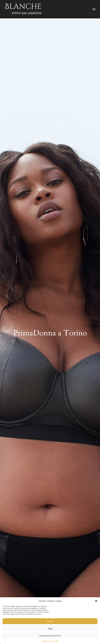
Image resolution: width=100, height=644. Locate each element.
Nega (50, 628)
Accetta (50, 621)
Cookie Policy (45, 641)
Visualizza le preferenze (50, 635)
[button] (96, 601)
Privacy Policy (55, 641)
